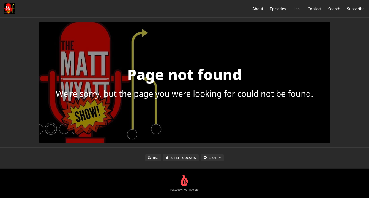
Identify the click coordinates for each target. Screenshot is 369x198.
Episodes (278, 8)
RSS (153, 158)
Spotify (212, 158)
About (257, 8)
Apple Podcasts (181, 158)
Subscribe (356, 8)
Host (297, 8)
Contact (315, 8)
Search (334, 8)
